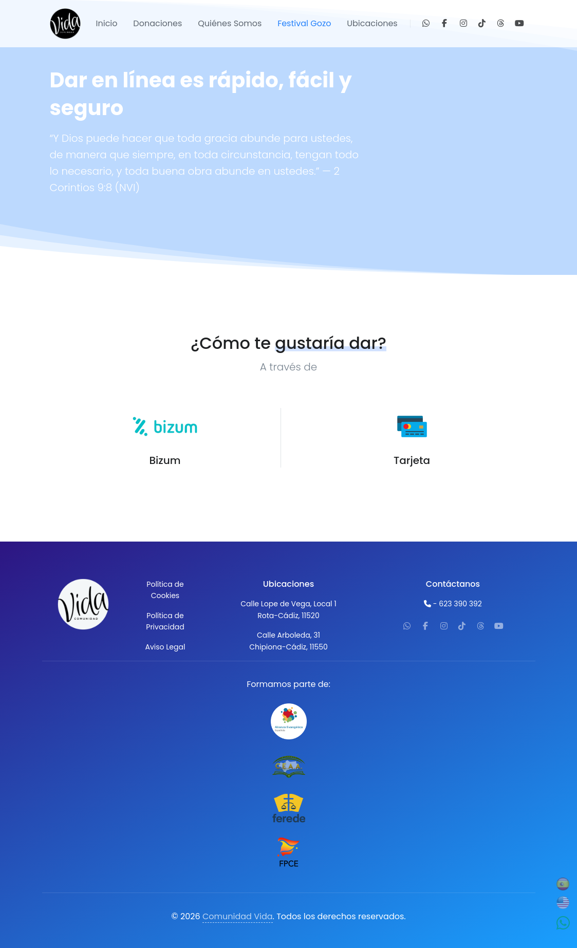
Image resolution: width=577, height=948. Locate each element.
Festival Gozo (304, 23)
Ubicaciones (372, 23)
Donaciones (157, 23)
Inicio (107, 23)
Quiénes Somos (230, 23)
